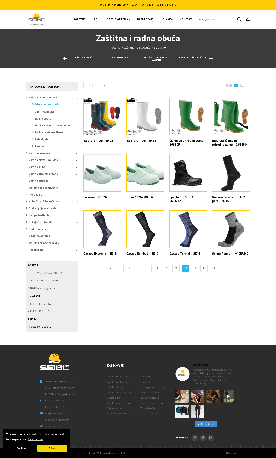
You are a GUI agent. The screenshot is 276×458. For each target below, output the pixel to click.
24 (96, 85)
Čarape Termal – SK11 (184, 253)
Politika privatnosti (54, 426)
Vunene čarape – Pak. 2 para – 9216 (228, 199)
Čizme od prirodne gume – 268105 (187, 142)
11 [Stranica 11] (194, 268)
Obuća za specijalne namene (156, 59)
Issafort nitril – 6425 (98, 140)
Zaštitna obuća (83, 57)
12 (88, 85)
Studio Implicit (117, 453)
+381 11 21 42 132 (55, 400)
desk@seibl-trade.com (57, 420)
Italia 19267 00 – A (139, 197)
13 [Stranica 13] (213, 268)
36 (104, 85)
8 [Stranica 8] (166, 268)
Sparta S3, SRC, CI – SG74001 (183, 199)
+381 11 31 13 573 (55, 407)
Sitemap (231, 453)
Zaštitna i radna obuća (137, 47)
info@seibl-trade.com (40, 327)
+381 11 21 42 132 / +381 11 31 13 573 (154, 5)
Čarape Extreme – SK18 (100, 253)
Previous (110, 268)
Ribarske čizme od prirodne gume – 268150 (229, 142)
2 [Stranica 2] (129, 268)
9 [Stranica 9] (176, 268)
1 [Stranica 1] (120, 268)
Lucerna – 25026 (95, 197)
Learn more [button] (35, 439)
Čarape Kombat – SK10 (142, 253)
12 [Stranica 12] (204, 268)
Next (222, 268)
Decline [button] (21, 448)
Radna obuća (120, 57)
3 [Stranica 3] (138, 268)
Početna (115, 47)
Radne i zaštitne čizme (193, 57)
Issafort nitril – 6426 (141, 140)
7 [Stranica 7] (157, 268)
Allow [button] (52, 448)
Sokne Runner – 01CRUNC (230, 253)
